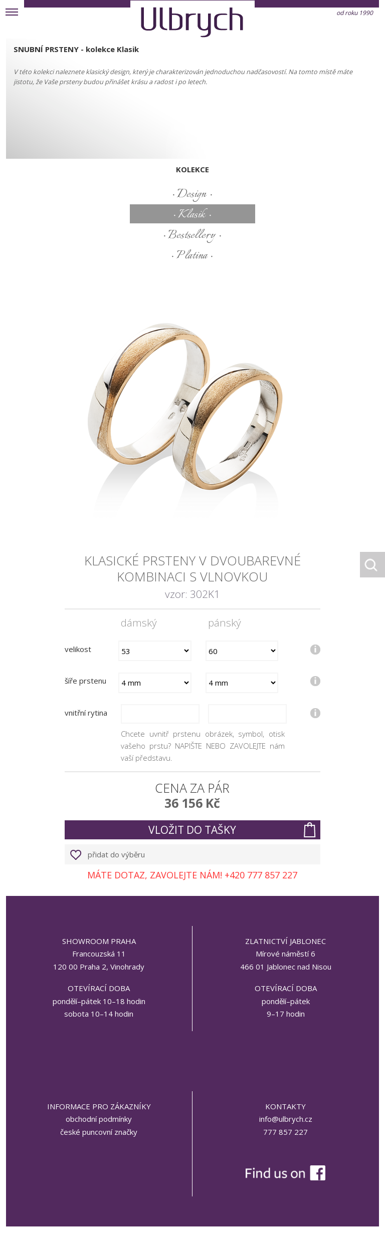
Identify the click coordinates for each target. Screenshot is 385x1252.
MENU (12, 12)
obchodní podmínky (99, 1119)
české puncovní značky (98, 1132)
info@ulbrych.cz (285, 1119)
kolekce (192, 169)
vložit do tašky (192, 830)
